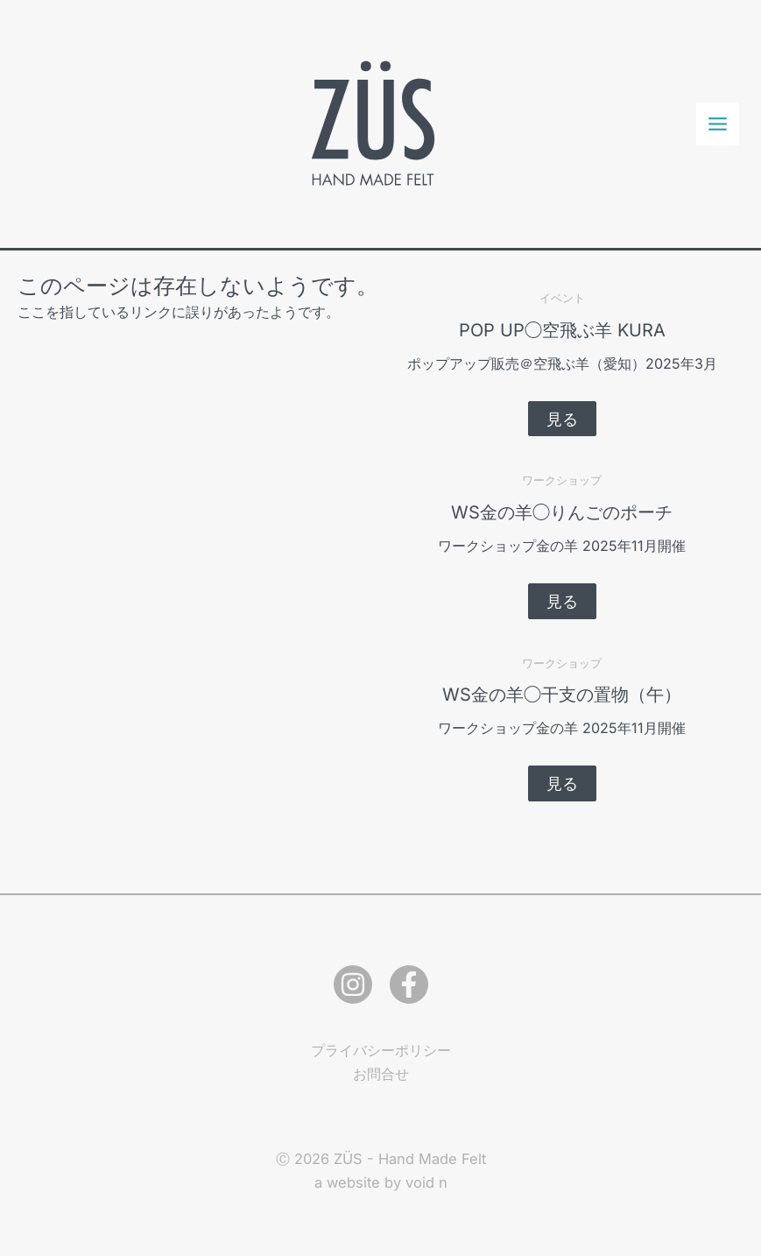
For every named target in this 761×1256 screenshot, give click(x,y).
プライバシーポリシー (381, 1050)
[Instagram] (353, 984)
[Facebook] (409, 984)
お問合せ (381, 1074)
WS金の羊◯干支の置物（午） (561, 694)
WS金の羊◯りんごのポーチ (562, 512)
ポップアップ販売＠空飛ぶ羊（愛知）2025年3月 (562, 363)
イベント (562, 298)
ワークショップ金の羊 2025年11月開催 (562, 545)
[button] (562, 418)
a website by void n (380, 1182)
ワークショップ (562, 480)
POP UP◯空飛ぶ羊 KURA (562, 330)
